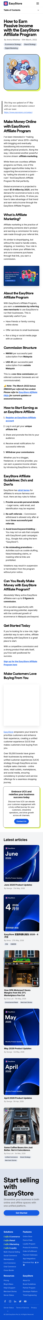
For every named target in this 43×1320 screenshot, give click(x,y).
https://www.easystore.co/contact (18, 112)
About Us (26, 1280)
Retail (9, 1240)
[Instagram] (10, 1301)
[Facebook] (5, 1301)
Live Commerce (9, 1263)
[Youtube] (25, 1301)
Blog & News (8, 1284)
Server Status (9, 1295)
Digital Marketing (11, 48)
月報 (6, 944)
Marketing (11, 1244)
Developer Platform (30, 1291)
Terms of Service (22, 1308)
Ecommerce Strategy (13, 44)
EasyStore (8, 732)
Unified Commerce (11, 1157)
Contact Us (21, 821)
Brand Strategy (30, 44)
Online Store (27, 1236)
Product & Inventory (30, 1247)
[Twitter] (20, 1301)
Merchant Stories (26, 1002)
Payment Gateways (30, 1255)
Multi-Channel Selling (12, 1252)
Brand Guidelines (29, 1284)
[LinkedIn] (15, 1301)
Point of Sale (27, 1240)
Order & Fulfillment (30, 1251)
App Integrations (29, 1259)
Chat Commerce (10, 1267)
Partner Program (29, 1288)
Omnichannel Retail (11, 1002)
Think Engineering (30, 1295)
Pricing (6, 1280)
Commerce (12, 1236)
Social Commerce (10, 1256)
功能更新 (13, 944)
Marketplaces (9, 1259)
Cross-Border (9, 1270)
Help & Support (9, 1288)
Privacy (34, 1308)
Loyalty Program (29, 1244)
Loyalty (10, 1248)
